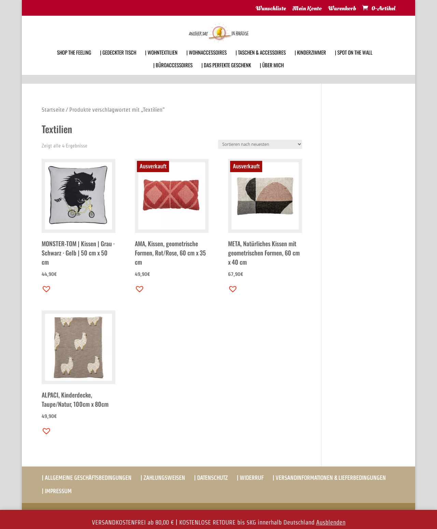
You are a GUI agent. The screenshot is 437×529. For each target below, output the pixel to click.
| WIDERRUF (250, 478)
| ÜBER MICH (272, 74)
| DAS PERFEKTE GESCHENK (226, 74)
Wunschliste (271, 8)
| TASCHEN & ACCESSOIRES (261, 61)
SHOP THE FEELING (74, 61)
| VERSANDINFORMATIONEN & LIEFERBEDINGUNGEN (329, 478)
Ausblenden (331, 522)
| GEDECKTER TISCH (118, 61)
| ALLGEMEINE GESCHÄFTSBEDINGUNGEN (86, 478)
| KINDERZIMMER (310, 61)
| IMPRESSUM (57, 491)
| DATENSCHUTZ (211, 478)
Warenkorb (342, 8)
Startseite (53, 110)
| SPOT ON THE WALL (353, 61)
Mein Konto (307, 8)
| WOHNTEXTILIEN (161, 61)
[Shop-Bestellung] (260, 144)
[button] (45, 287)
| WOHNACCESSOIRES (206, 61)
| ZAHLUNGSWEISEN (162, 478)
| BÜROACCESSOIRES (173, 74)
